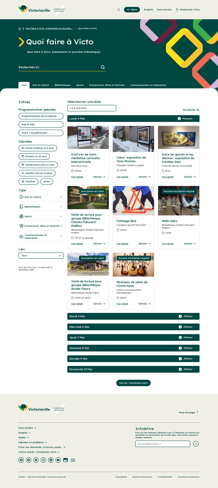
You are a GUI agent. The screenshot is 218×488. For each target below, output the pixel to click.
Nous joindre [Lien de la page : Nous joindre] (27, 427)
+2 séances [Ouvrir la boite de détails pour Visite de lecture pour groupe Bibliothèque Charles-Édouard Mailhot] (87, 237)
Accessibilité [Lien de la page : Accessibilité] (121, 477)
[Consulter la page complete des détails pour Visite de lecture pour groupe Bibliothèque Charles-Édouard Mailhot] (88, 227)
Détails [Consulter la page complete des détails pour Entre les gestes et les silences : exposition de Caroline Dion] (190, 176)
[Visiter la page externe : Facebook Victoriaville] (21, 460)
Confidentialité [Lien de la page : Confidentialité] (165, 477)
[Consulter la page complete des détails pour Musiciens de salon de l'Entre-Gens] (133, 291)
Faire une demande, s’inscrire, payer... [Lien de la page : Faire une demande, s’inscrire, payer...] (42, 447)
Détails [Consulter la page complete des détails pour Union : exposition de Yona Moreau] (144, 176)
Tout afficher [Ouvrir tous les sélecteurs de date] (191, 109)
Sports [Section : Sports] (80, 85)
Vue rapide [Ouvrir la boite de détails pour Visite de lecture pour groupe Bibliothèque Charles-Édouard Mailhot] (77, 243)
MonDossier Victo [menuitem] (188, 9)
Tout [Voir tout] (24, 85)
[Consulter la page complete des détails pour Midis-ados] (179, 228)
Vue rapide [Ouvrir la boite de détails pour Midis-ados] (168, 243)
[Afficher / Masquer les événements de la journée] (190, 118)
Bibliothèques (40, 207)
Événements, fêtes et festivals (40, 226)
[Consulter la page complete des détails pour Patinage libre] (133, 227)
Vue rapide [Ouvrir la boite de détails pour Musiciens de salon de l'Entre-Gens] (122, 303)
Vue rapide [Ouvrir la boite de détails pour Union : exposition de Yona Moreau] (122, 176)
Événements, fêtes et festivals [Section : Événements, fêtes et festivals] (107, 85)
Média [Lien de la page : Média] (23, 437)
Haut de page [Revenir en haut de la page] (189, 412)
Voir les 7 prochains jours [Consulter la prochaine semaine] (133, 383)
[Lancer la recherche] (103, 67)
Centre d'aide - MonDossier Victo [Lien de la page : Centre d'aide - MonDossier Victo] (39, 452)
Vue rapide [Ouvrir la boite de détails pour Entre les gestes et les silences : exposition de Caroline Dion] (168, 176)
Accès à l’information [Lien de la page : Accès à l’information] (142, 477)
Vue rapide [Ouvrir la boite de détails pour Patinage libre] (122, 243)
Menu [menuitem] (132, 9)
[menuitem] (41, 9)
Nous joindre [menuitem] (164, 9)
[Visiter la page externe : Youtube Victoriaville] (58, 460)
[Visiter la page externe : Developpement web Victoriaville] (73, 460)
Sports (40, 216)
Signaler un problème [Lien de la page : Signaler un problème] (32, 442)
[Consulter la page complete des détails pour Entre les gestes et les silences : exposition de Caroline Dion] (179, 164)
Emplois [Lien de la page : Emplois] (24, 432)
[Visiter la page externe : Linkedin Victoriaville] (50, 460)
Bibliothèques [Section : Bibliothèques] (63, 85)
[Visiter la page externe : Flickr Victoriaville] (65, 460)
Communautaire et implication (40, 237)
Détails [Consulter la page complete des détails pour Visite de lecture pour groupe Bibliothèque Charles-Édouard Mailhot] (99, 243)
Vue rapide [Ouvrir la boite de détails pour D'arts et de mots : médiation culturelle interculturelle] (77, 176)
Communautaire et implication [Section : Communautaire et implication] (148, 85)
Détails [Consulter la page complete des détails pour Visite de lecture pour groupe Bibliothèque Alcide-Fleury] (99, 303)
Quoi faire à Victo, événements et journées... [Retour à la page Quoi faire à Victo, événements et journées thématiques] (49, 28)
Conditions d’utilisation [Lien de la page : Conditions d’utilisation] (189, 477)
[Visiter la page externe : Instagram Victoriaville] (43, 460)
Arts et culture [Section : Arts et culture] (40, 85)
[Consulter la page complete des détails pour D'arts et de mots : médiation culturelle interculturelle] (88, 164)
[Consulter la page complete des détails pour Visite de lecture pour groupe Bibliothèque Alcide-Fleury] (88, 290)
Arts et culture (40, 197)
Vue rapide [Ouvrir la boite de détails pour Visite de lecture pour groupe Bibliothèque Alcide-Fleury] (77, 303)
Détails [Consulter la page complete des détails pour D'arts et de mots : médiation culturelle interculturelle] (99, 176)
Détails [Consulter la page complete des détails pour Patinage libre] (144, 243)
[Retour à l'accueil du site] (20, 28)
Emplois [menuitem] (148, 9)
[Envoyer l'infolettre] (196, 444)
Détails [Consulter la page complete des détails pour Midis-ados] (190, 243)
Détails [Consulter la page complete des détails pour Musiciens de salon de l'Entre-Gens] (144, 303)
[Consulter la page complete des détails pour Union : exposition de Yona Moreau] (133, 165)
